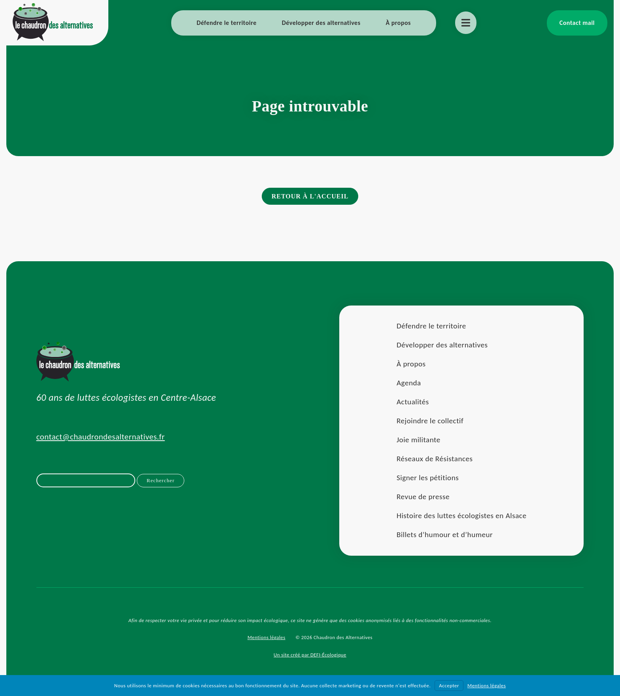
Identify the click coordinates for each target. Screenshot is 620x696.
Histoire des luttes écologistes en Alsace (461, 516)
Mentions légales (266, 638)
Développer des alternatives (321, 22)
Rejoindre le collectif (429, 421)
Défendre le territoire (227, 22)
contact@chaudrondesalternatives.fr (101, 438)
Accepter (449, 685)
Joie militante (418, 440)
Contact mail (577, 22)
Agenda (408, 384)
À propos (398, 22)
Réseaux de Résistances (434, 459)
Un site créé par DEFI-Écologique (310, 656)
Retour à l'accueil (310, 196)
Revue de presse (422, 497)
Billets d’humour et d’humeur (444, 535)
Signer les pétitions (427, 478)
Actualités (412, 402)
